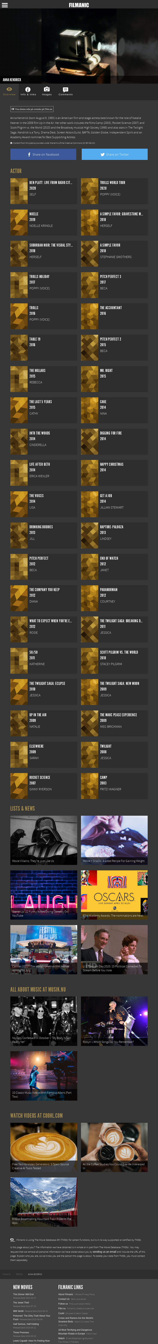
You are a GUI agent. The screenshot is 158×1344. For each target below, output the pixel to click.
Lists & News (22, 808)
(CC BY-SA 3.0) (88, 143)
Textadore (63, 1337)
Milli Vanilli (18, 1277)
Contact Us (63, 1265)
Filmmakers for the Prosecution (28, 1328)
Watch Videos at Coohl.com (36, 1091)
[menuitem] (7, 1241)
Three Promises (21, 1299)
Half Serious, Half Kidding (26, 1290)
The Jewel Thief (21, 1269)
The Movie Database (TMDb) (114, 1214)
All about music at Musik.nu (38, 975)
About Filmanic (65, 1261)
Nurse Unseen (20, 1324)
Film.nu (62, 1275)
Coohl (61, 1280)
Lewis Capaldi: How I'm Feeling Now (31, 1307)
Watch (61, 1305)
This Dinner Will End (23, 1261)
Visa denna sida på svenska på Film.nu (32, 109)
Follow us (63, 1270)
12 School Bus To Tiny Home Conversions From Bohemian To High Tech (77, 1329)
